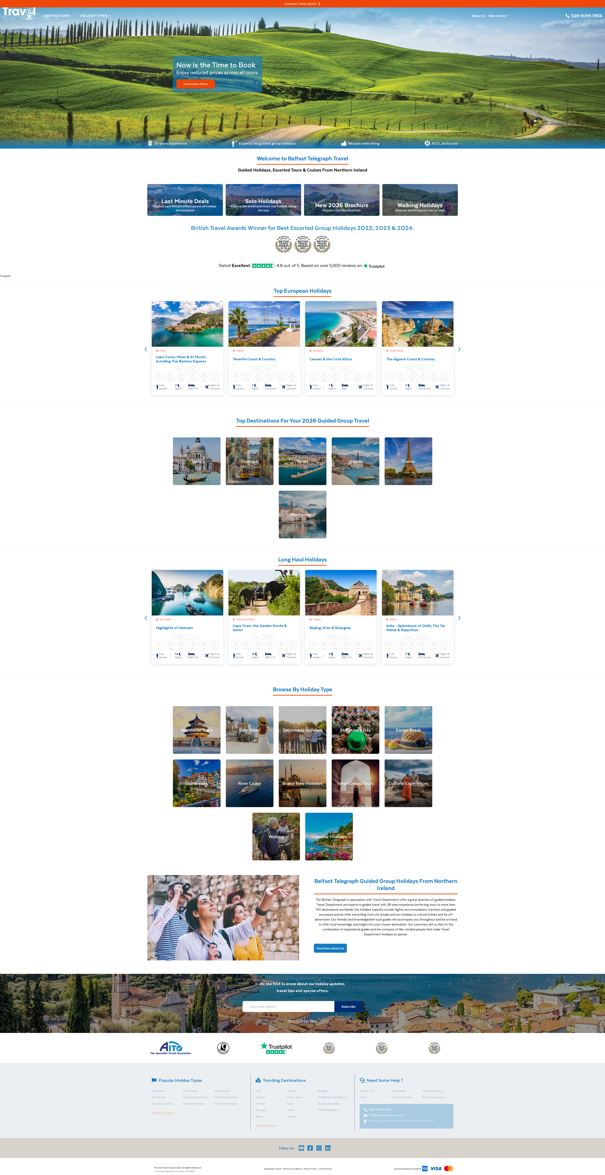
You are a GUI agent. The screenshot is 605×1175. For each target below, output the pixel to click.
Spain (290, 1106)
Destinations (58, 15)
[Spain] (302, 464)
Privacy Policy (310, 1171)
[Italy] (196, 464)
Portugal (261, 1112)
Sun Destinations (162, 1106)
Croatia (291, 1093)
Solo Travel (158, 1093)
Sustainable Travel (272, 1171)
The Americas (328, 1112)
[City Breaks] (196, 786)
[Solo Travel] (249, 732)
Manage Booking (432, 1093)
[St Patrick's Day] (355, 732)
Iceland (260, 1100)
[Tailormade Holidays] (302, 732)
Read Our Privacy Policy (302, 1023)
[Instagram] (319, 1151)
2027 (192, 371)
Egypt (259, 1119)
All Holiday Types (165, 1115)
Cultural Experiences (195, 1100)
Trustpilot (5, 279)
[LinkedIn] (328, 1151)
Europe (324, 1093)
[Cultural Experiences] (408, 786)
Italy (258, 1093)
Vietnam (261, 1106)
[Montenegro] (302, 517)
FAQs (363, 1100)
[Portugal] (249, 464)
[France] (408, 464)
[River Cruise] (249, 786)
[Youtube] (302, 1151)
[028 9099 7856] (584, 17)
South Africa (294, 1100)
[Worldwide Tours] (196, 732)
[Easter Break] (408, 732)
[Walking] (276, 839)
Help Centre (499, 15)
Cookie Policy (325, 1171)
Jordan (291, 1112)
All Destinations (268, 1128)
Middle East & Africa (333, 1100)
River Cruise (190, 1093)
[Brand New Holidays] (302, 786)
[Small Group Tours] (355, 786)
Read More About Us (330, 951)
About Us (479, 15)
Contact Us (367, 1093)
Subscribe (347, 1009)
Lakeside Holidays (194, 1106)
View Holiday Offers (197, 84)
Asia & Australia (330, 1106)
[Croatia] (355, 464)
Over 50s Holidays (225, 1106)
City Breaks (158, 1100)
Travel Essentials (401, 1100)
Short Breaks (222, 1093)
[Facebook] (311, 1151)
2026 (179, 371)
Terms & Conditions (292, 1171)
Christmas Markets (226, 1100)
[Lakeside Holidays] (329, 839)
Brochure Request (433, 1100)
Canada (291, 1119)
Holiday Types (95, 15)
